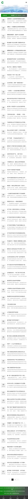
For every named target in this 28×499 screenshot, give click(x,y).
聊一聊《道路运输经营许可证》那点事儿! (17, 380)
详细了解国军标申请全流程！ (14, 372)
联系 (24, 497)
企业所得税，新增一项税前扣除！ (15, 87)
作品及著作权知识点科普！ (13, 443)
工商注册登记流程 (11, 309)
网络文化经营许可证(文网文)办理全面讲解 (17, 404)
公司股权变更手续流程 (12, 316)
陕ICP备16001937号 (4, 487)
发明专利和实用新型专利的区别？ (15, 459)
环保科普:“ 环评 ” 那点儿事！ (14, 79)
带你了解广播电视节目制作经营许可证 (16, 411)
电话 (10, 497)
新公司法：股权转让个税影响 (14, 71)
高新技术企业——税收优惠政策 (15, 206)
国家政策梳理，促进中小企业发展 (15, 35)
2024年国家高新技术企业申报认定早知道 (17, 182)
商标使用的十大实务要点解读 (14, 451)
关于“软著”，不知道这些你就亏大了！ (16, 142)
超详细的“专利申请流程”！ (13, 324)
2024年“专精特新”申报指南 (13, 174)
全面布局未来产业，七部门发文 (15, 158)
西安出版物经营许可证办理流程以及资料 (17, 396)
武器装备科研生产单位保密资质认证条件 (17, 364)
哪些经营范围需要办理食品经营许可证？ (17, 419)
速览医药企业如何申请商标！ (14, 285)
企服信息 (4, 15)
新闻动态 (19, 15)
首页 (16, 15)
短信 (17, 497)
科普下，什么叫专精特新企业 (14, 348)
